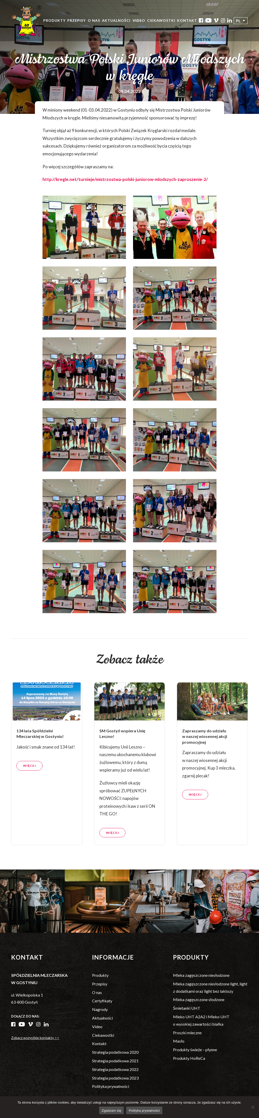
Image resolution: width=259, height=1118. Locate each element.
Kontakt (187, 20)
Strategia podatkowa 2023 (115, 1077)
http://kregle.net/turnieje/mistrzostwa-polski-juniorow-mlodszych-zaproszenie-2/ (125, 179)
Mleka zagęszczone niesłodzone (201, 975)
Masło (178, 1041)
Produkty (54, 20)
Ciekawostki (161, 20)
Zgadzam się (111, 1110)
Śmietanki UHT (186, 1008)
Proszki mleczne (187, 1032)
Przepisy (76, 20)
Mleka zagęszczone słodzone (198, 999)
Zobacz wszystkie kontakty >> (35, 1038)
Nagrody (100, 1009)
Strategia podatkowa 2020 (115, 1052)
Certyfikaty (102, 1000)
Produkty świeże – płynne (195, 1049)
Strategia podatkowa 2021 (115, 1060)
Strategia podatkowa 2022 (115, 1069)
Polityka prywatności (110, 1086)
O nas (94, 20)
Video (139, 20)
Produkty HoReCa (189, 1058)
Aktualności (116, 20)
